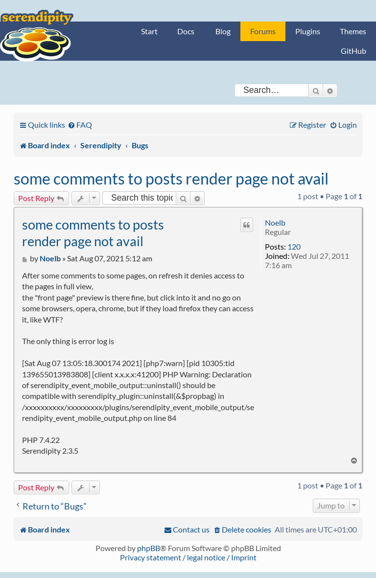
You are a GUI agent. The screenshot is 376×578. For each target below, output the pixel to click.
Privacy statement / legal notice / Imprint (188, 557)
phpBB (148, 548)
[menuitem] (80, 124)
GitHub (353, 50)
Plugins (307, 31)
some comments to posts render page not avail (171, 178)
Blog (223, 31)
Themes (353, 31)
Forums (263, 31)
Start (149, 31)
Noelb (275, 222)
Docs (185, 31)
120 (294, 246)
